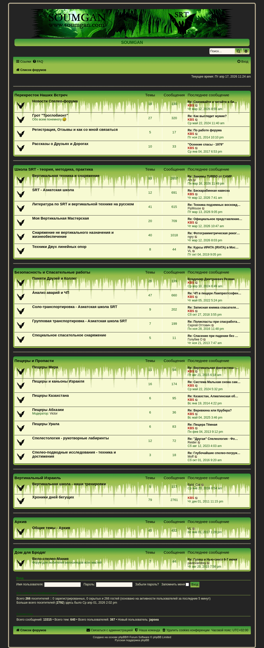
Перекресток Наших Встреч (40, 95)
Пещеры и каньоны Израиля (58, 381)
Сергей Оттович (199, 325)
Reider (192, 442)
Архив (20, 521)
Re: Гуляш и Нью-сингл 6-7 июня (212, 559)
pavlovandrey (197, 563)
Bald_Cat (194, 485)
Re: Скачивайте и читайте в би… (212, 102)
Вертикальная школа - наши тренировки (69, 484)
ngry (191, 237)
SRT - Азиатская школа (53, 190)
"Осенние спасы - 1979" (206, 144)
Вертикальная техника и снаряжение (65, 176)
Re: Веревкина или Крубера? (210, 410)
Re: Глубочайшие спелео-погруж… (214, 453)
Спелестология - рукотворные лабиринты (70, 438)
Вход (20, 578)
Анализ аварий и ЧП (50, 293)
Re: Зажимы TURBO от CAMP (210, 176)
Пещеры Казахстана (50, 395)
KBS (191, 105)
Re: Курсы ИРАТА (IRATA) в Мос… (213, 247)
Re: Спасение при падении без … (213, 336)
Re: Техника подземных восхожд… (214, 205)
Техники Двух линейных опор (59, 247)
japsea (154, 619)
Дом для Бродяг (30, 552)
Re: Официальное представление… (215, 219)
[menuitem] (37, 61)
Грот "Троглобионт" (50, 115)
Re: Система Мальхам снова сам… (214, 382)
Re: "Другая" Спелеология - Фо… (213, 439)
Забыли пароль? (147, 584)
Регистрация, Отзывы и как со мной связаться (75, 130)
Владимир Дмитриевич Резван (211, 279)
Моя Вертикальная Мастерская (60, 218)
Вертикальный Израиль (37, 478)
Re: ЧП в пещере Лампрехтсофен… (214, 293)
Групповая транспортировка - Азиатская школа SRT (79, 321)
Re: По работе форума (205, 130)
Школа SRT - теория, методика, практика (53, 169)
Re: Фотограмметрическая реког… (214, 233)
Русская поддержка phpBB (132, 640)
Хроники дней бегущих (53, 497)
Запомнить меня (175, 584)
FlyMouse (194, 208)
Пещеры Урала (45, 424)
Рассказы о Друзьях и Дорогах (60, 144)
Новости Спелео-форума (55, 101)
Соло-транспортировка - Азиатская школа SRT (74, 307)
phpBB (122, 637)
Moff (190, 456)
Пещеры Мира (45, 367)
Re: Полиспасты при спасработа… (214, 321)
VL (189, 251)
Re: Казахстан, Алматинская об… (213, 396)
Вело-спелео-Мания (50, 559)
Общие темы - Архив (51, 528)
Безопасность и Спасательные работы (52, 272)
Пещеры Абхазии (48, 410)
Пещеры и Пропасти (34, 360)
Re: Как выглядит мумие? (207, 116)
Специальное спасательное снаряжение (69, 335)
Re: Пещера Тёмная (202, 424)
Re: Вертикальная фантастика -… (213, 368)
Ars (190, 180)
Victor (54, 413)
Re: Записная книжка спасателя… (213, 307)
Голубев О (195, 339)
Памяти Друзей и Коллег (54, 278)
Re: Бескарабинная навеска (209, 190)
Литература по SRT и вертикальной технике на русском (83, 204)
